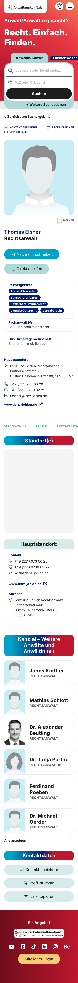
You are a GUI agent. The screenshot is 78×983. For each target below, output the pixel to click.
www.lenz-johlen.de (23, 404)
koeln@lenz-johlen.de (31, 573)
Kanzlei (41, 426)
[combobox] (39, 70)
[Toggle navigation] (70, 6)
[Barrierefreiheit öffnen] (59, 6)
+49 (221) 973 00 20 (26, 384)
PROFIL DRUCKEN (60, 127)
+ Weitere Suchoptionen (46, 104)
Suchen (39, 94)
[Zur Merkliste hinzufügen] (65, 220)
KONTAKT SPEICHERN (20, 127)
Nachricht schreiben (32, 254)
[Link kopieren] (39, 896)
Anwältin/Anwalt (29, 58)
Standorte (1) (15, 426)
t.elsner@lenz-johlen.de (28, 396)
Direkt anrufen (26, 269)
